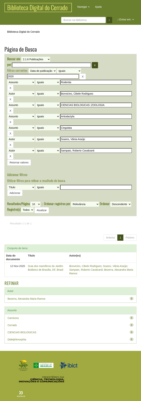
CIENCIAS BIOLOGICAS (22, 332)
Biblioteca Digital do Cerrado (23, 31)
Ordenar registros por (57, 204)
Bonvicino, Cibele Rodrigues (85, 266)
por (9, 64)
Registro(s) (13, 209)
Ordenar (105, 204)
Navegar (83, 6)
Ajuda (98, 6)
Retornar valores (19, 162)
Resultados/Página (18, 204)
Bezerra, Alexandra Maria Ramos (26, 298)
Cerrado (12, 325)
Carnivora (13, 318)
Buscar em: (14, 59)
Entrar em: (126, 19)
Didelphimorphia (17, 339)
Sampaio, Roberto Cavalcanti (86, 269)
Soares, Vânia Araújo (115, 266)
